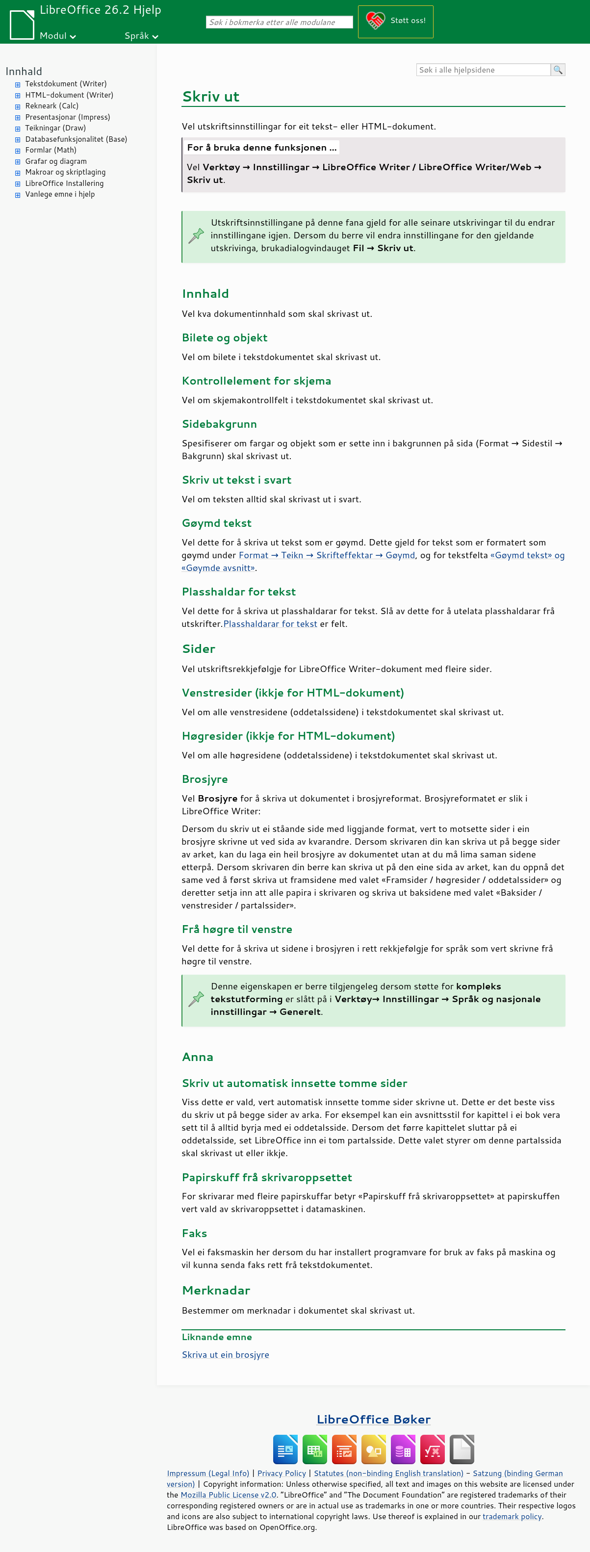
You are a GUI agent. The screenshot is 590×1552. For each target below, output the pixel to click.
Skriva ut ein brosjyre (225, 1354)
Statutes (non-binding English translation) (388, 1473)
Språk (136, 35)
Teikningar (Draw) (55, 128)
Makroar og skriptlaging (65, 172)
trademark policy (512, 1516)
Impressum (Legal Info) (208, 1473)
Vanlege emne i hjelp (60, 194)
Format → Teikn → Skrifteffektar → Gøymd (326, 554)
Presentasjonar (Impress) (67, 117)
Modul (53, 35)
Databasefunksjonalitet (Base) (76, 139)
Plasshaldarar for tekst (270, 623)
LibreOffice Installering (64, 183)
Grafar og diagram (56, 161)
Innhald (23, 70)
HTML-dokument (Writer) (69, 95)
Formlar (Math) (51, 150)
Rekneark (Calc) (52, 106)
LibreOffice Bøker (373, 1418)
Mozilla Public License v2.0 (228, 1494)
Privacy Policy (281, 1473)
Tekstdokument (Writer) (66, 83)
